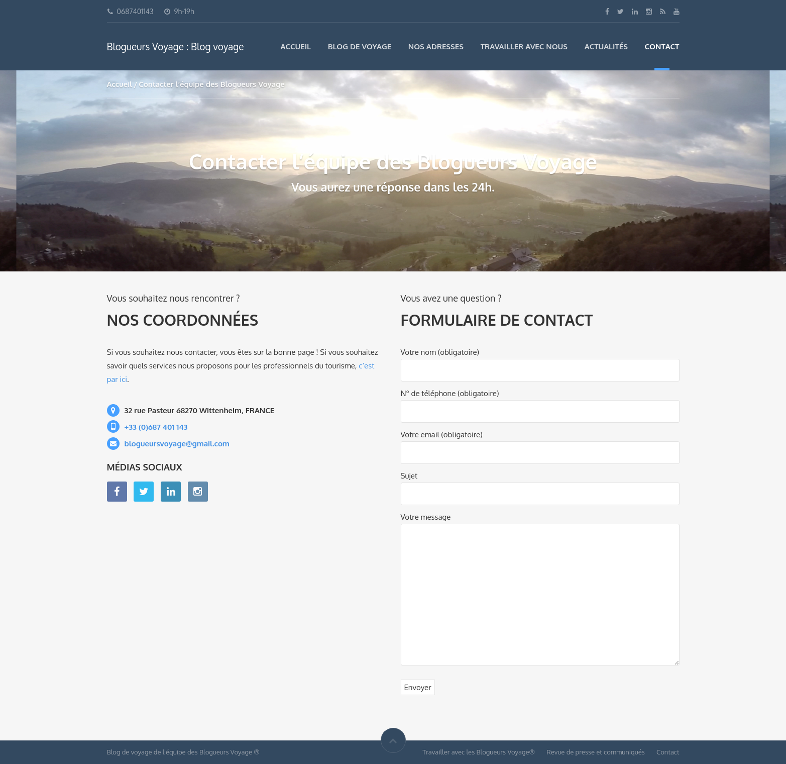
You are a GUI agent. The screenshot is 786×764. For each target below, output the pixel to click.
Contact (662, 46)
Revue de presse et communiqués (595, 752)
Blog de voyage (359, 46)
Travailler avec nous (524, 46)
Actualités (606, 46)
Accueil (296, 46)
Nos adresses (436, 46)
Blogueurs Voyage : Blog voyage (175, 46)
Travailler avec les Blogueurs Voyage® (478, 752)
